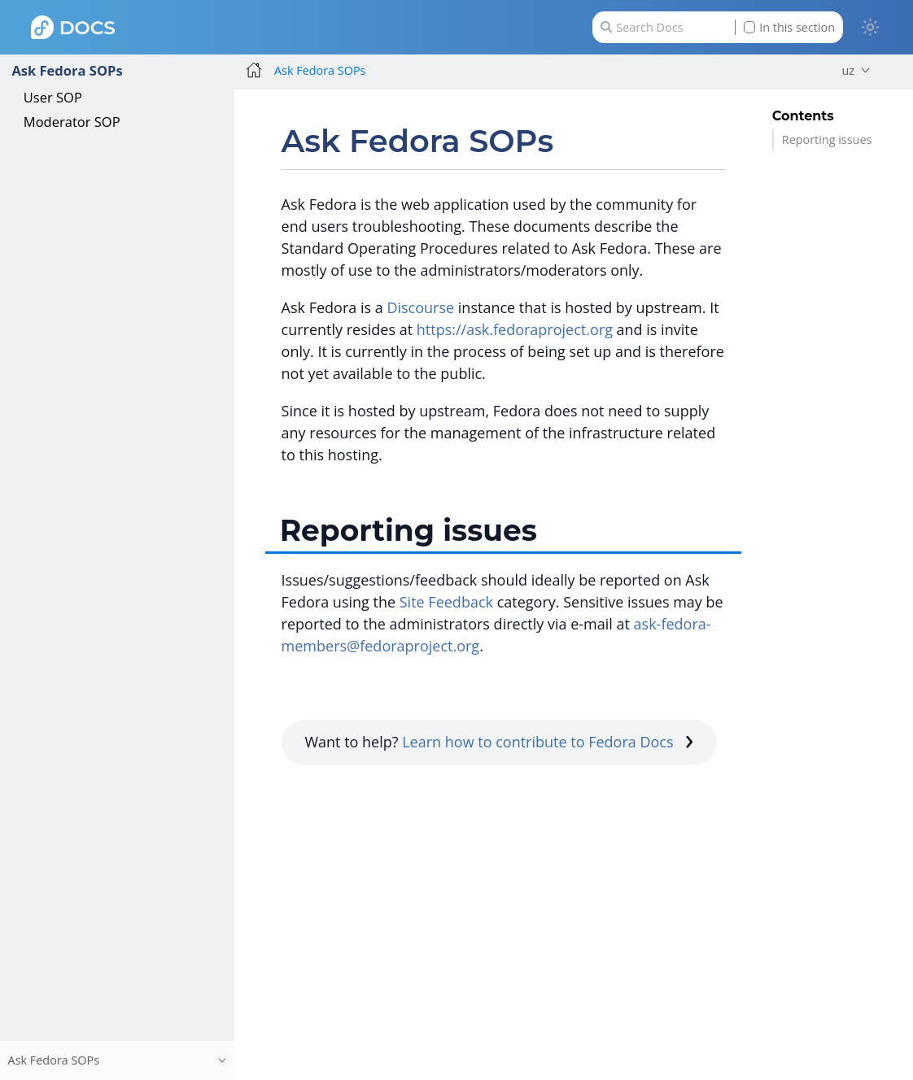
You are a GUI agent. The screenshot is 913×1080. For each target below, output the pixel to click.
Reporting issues (827, 139)
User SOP (53, 97)
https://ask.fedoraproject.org (515, 329)
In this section (789, 27)
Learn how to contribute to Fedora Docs (547, 741)
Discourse (420, 307)
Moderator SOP (72, 121)
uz (847, 70)
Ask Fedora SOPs (66, 70)
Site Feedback (446, 602)
